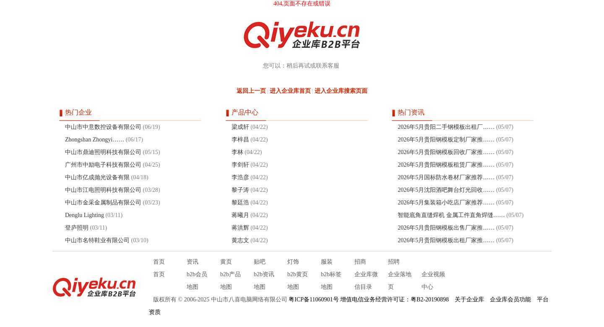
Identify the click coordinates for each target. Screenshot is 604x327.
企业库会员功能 (510, 299)
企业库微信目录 (366, 280)
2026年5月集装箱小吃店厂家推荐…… (446, 202)
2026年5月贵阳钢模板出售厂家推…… (446, 228)
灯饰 (293, 262)
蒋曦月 (240, 215)
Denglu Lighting (84, 215)
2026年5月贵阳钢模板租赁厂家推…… (446, 165)
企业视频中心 (433, 280)
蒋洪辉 (240, 228)
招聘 (394, 262)
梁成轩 (240, 127)
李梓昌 (240, 139)
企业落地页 (399, 280)
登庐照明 (77, 228)
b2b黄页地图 (297, 280)
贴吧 (260, 262)
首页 (159, 262)
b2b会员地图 (197, 280)
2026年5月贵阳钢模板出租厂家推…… (446, 240)
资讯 (192, 262)
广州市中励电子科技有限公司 (103, 165)
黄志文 (240, 240)
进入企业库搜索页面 (341, 91)
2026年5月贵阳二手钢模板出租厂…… (446, 127)
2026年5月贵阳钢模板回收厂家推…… (446, 152)
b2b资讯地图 (264, 280)
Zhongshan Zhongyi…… (94, 139)
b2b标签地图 (331, 280)
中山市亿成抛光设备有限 (97, 177)
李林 (237, 152)
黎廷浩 (240, 202)
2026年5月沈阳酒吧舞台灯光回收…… (446, 190)
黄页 (226, 262)
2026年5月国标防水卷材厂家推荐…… (446, 177)
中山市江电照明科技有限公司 (103, 190)
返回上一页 (251, 91)
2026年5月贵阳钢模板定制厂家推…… (446, 139)
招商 (360, 262)
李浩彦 (240, 177)
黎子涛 (240, 190)
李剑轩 (240, 165)
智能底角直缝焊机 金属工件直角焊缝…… (451, 215)
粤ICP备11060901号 (313, 299)
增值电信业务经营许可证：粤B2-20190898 (394, 299)
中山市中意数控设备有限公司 (103, 127)
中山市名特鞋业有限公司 (97, 240)
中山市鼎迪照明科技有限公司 (103, 152)
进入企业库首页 (290, 91)
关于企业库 (469, 299)
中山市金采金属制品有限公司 (103, 202)
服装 (327, 262)
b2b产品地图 (230, 280)
